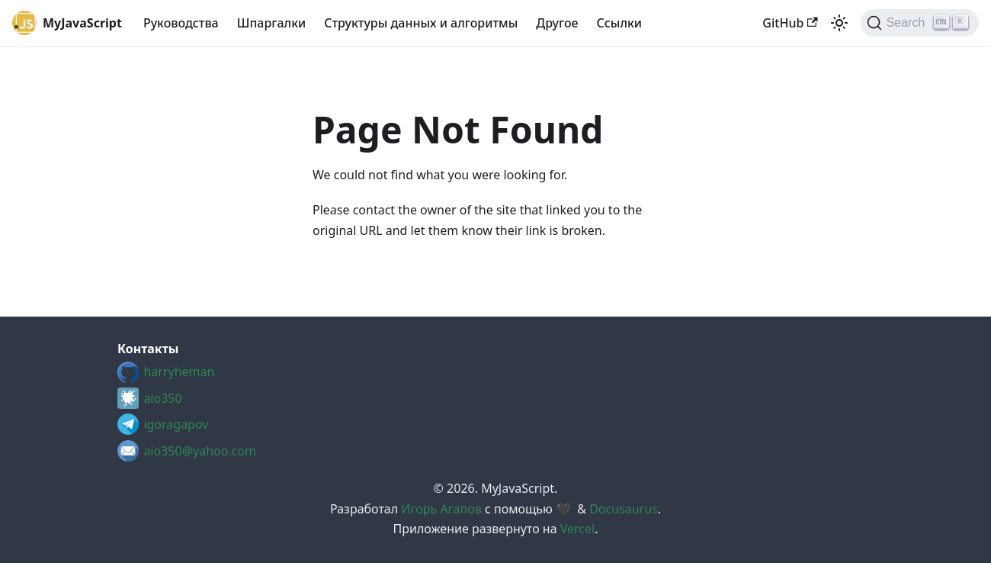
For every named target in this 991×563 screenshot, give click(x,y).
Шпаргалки (271, 22)
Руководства (181, 22)
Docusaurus (623, 508)
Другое (557, 22)
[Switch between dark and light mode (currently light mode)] (839, 23)
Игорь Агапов (441, 508)
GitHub (789, 22)
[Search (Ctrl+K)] (920, 23)
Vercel (577, 528)
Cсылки (619, 22)
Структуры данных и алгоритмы (421, 22)
